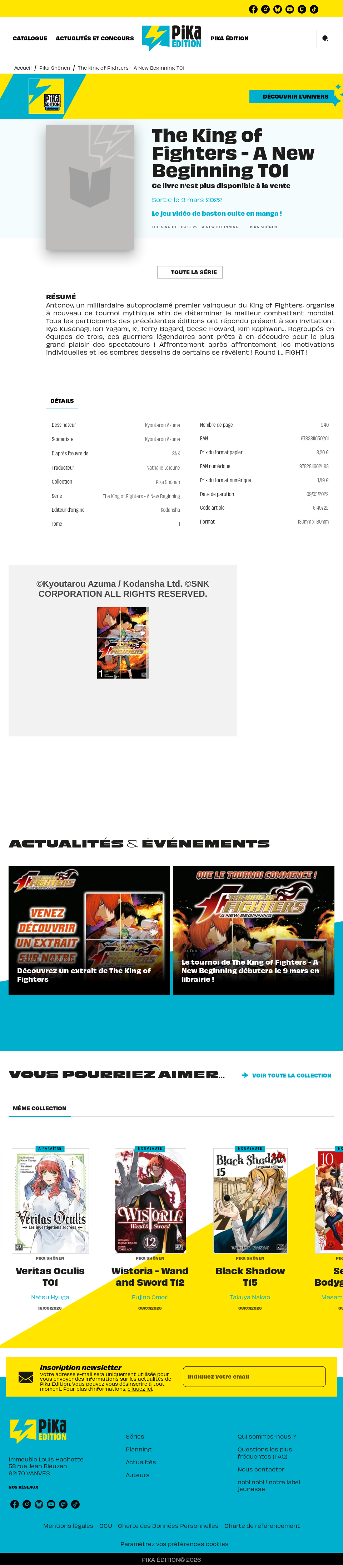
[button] (291, 96)
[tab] (30, 38)
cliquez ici (140, 1388)
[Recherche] (325, 39)
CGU (105, 1525)
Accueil (22, 67)
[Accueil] (172, 38)
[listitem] (253, 9)
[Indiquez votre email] (245, 1376)
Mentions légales (68, 1525)
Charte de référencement (262, 1525)
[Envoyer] (317, 1376)
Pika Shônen (54, 67)
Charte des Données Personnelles (168, 1525)
